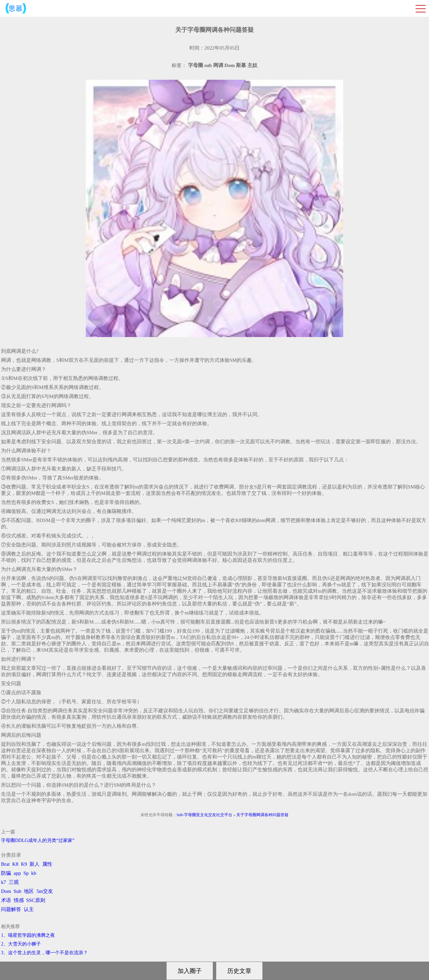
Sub (17, 891)
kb (33, 873)
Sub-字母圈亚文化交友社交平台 (205, 814)
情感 (19, 900)
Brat (5, 864)
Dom (6, 891)
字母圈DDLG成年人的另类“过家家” (37, 840)
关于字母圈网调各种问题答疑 (262, 814)
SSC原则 (35, 900)
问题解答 (11, 909)
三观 (14, 882)
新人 (34, 864)
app (17, 873)
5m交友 (45, 891)
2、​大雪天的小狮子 (21, 943)
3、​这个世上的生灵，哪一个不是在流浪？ (44, 952)
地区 (29, 891)
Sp (26, 873)
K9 (24, 864)
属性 (47, 864)
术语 (6, 900)
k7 (3, 882)
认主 (29, 909)
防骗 (6, 873)
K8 (15, 864)
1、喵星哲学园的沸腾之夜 (28, 935)
